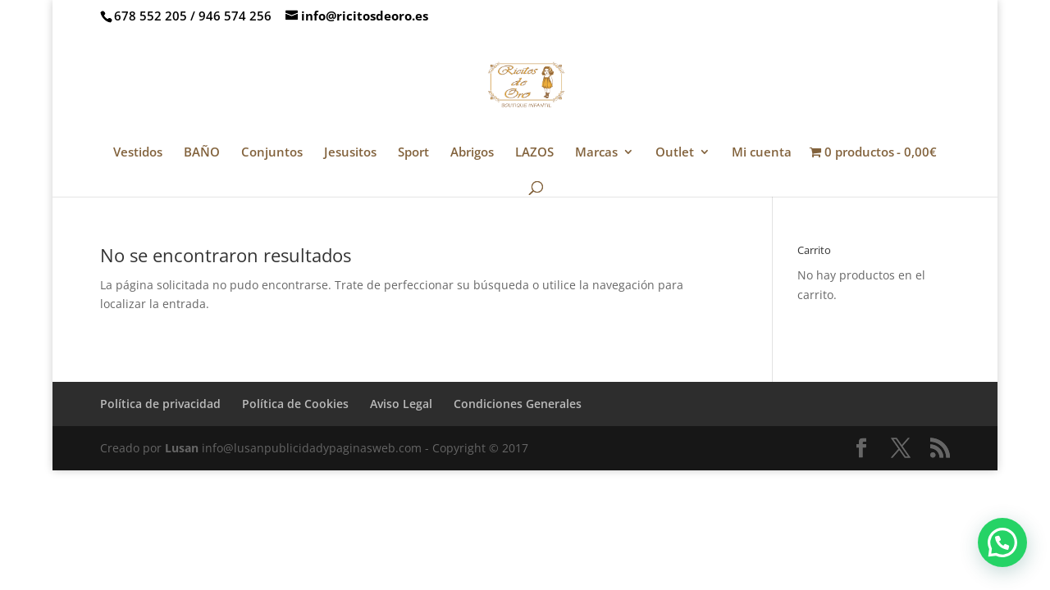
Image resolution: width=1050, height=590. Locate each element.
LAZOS (534, 153)
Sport (413, 153)
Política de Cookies (295, 403)
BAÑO (202, 153)
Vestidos (137, 153)
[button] (1002, 542)
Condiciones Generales (518, 403)
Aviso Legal (401, 403)
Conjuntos (272, 153)
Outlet (674, 153)
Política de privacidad (160, 403)
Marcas (596, 153)
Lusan (182, 448)
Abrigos (472, 153)
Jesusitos (350, 153)
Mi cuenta (762, 153)
